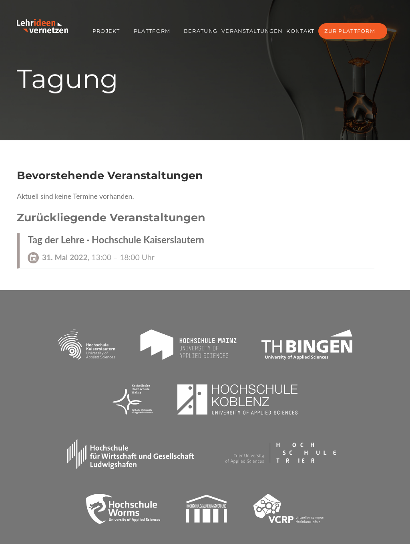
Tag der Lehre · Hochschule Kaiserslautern (116, 239)
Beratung (200, 31)
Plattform (152, 31)
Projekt (106, 31)
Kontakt (300, 31)
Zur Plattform (349, 31)
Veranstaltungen (251, 31)
